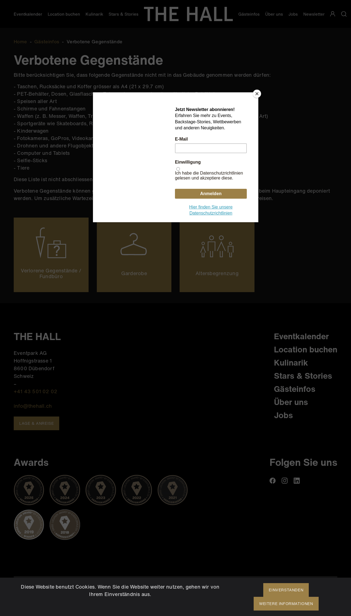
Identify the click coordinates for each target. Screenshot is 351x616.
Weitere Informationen (286, 603)
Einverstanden (286, 590)
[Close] (257, 94)
